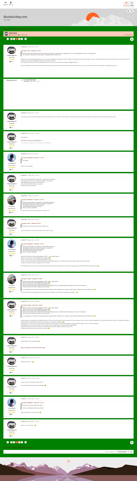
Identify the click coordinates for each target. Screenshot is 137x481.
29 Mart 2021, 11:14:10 (29, 110)
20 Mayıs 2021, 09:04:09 (30, 299)
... (9, 36)
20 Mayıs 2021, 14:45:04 (30, 335)
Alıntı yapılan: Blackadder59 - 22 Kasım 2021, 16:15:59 (32, 400)
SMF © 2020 (67, 475)
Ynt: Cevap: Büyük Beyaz (29, 77)
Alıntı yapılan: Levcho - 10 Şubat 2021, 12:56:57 (31, 48)
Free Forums (71, 476)
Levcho (12, 204)
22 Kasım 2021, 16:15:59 (30, 376)
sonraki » (130, 32)
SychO (64, 478)
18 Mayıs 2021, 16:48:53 (30, 238)
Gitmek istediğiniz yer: (110, 449)
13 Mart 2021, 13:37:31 (29, 44)
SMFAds (64, 476)
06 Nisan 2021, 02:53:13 (30, 151)
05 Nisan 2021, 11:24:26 (30, 131)
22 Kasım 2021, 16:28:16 (30, 396)
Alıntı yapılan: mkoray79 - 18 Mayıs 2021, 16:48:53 (31, 276)
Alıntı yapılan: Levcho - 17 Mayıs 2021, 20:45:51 (31, 221)
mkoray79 (12, 161)
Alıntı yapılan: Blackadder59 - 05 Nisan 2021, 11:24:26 (32, 155)
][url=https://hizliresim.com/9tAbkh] (30, 138)
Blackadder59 (13, 32)
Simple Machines (75, 475)
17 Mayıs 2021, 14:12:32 (30, 173)
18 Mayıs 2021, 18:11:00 (30, 272)
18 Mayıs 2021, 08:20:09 (30, 217)
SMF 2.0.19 (60, 475)
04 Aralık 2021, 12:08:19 (30, 419)
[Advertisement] (61, 15)
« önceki (125, 32)
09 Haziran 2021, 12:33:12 (30, 355)
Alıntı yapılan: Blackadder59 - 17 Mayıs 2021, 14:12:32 (32, 197)
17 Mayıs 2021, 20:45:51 (30, 193)
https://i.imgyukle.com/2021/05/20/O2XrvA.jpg (33, 345)
